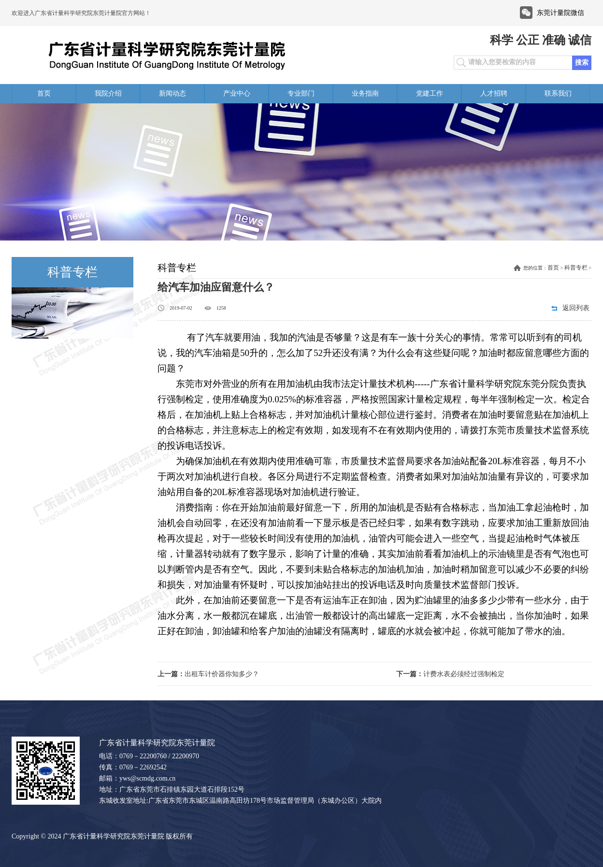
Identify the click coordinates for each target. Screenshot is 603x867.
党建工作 (429, 93)
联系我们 (558, 93)
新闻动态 (172, 93)
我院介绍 (108, 93)
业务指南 (365, 93)
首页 (44, 93)
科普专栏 (576, 267)
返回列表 (575, 308)
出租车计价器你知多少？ (208, 674)
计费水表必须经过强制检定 (450, 674)
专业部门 (301, 93)
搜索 (582, 62)
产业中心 (236, 93)
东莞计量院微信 (560, 12)
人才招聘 (493, 93)
